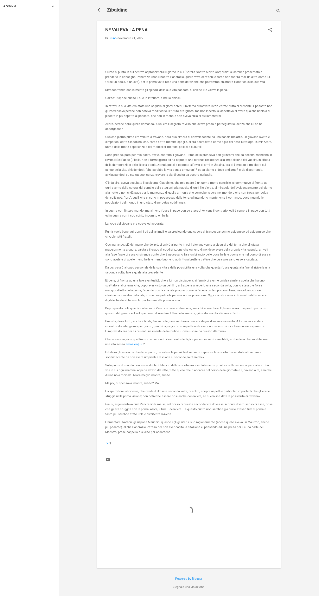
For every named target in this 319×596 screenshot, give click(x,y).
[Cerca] (278, 11)
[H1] (140, 344)
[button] (270, 30)
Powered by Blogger (188, 579)
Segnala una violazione (188, 587)
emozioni (132, 344)
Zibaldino (117, 10)
